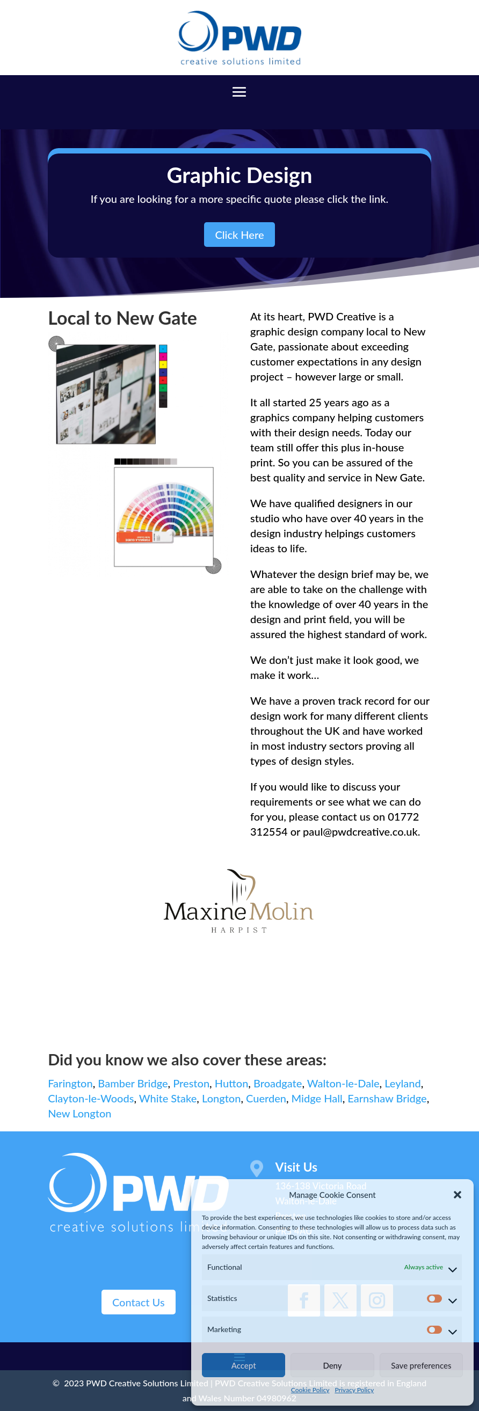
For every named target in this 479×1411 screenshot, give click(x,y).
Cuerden (266, 1098)
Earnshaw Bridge (386, 1098)
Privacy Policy (354, 1390)
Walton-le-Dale (343, 1083)
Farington (70, 1083)
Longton (221, 1098)
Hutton (232, 1083)
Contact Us (138, 1302)
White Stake (168, 1098)
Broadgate (277, 1083)
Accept (243, 1365)
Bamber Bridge (133, 1083)
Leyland (402, 1083)
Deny (332, 1365)
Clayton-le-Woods (91, 1098)
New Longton (79, 1113)
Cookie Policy (310, 1390)
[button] (457, 1194)
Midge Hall (317, 1098)
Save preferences (421, 1365)
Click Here (239, 234)
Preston (191, 1083)
